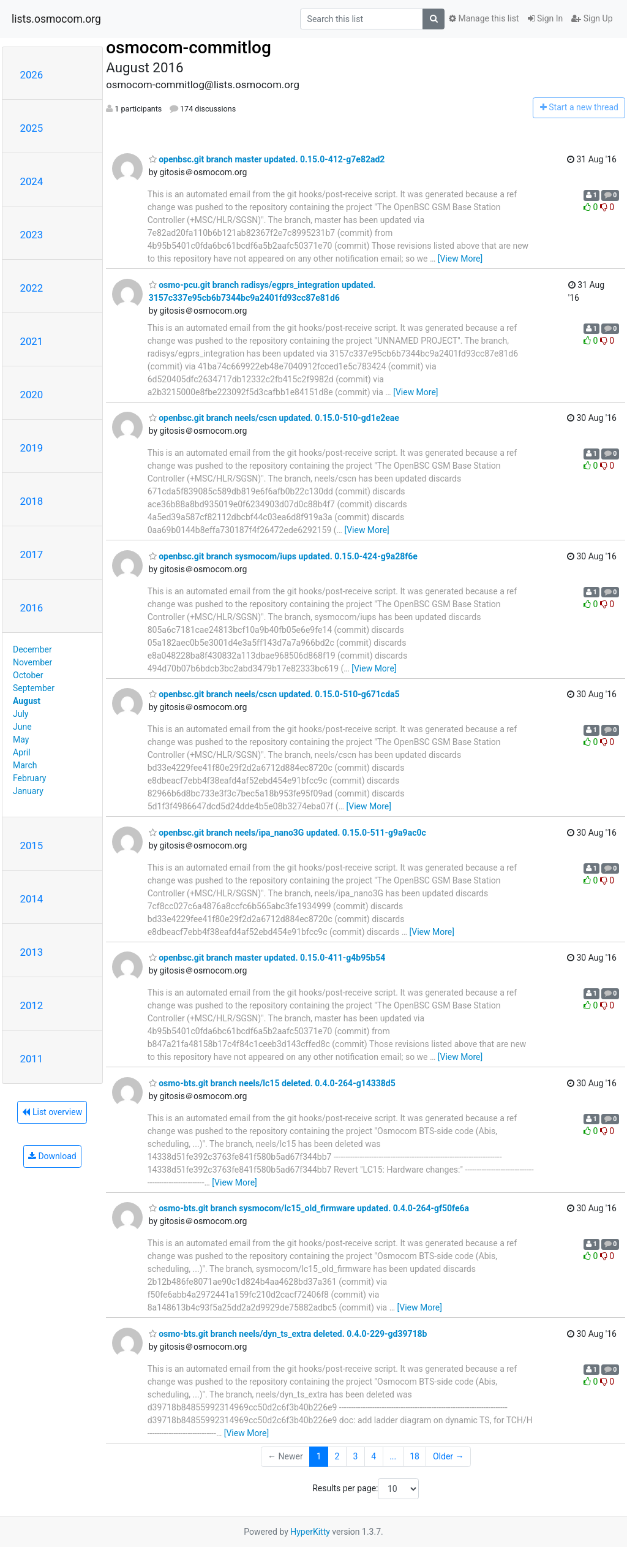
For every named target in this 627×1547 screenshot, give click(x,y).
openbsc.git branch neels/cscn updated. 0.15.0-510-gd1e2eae (274, 418)
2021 (31, 341)
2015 (31, 845)
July (20, 714)
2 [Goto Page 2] (337, 1456)
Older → (448, 1456)
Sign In (545, 18)
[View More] (460, 258)
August (26, 701)
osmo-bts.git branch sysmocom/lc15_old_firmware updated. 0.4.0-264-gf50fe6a (309, 1208)
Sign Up (591, 18)
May (21, 739)
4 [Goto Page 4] (373, 1456)
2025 (31, 128)
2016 (31, 608)
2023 (31, 235)
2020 (31, 394)
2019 (31, 448)
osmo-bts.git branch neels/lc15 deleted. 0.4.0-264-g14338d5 (272, 1083)
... (392, 1456)
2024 (31, 181)
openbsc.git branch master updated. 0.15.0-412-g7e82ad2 (267, 159)
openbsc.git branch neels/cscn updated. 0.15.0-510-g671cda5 (274, 694)
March (25, 765)
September (33, 688)
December (32, 649)
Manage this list (484, 18)
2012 (31, 1005)
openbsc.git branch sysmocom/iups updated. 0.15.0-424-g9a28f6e (283, 556)
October (28, 675)
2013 (31, 952)
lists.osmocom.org (56, 19)
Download (52, 1156)
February (29, 778)
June (22, 727)
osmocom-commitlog (188, 47)
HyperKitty (310, 1532)
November (32, 662)
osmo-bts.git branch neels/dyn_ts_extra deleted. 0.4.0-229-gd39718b (288, 1334)
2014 (31, 899)
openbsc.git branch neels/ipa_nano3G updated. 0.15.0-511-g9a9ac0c (287, 833)
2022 (31, 288)
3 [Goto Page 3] (355, 1456)
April (22, 752)
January (28, 791)
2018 (31, 501)
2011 (31, 1059)
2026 (31, 75)
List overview (52, 1112)
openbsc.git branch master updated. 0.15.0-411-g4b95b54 (267, 958)
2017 (31, 554)
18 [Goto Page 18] (414, 1456)
